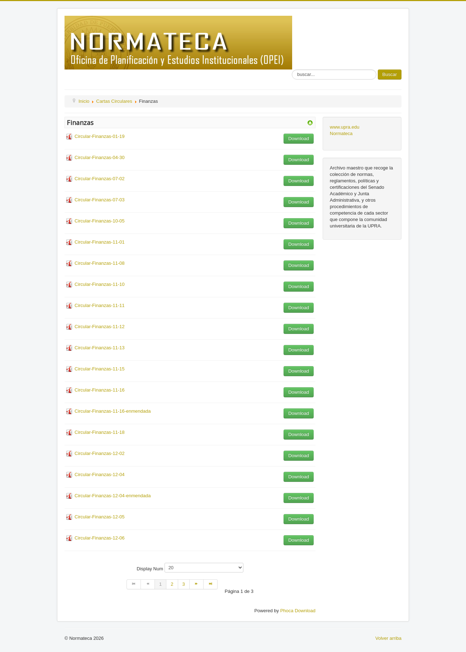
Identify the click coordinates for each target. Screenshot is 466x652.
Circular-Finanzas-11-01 (99, 242)
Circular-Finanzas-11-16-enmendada (113, 411)
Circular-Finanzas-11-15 (99, 368)
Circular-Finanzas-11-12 (99, 326)
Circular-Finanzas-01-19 (99, 136)
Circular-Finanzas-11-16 (99, 390)
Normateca (341, 133)
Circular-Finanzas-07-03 (99, 199)
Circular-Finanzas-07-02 (99, 178)
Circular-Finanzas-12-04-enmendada (113, 495)
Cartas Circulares (114, 101)
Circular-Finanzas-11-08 (99, 263)
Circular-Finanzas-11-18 (99, 432)
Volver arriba (388, 638)
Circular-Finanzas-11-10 (99, 284)
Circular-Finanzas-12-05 (99, 516)
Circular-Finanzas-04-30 (99, 157)
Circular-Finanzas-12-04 (99, 474)
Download (298, 138)
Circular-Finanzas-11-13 (99, 347)
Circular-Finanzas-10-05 (99, 221)
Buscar (389, 74)
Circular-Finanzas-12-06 (99, 538)
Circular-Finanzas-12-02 (99, 453)
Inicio (84, 101)
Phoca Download (297, 610)
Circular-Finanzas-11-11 (99, 305)
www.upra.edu (344, 127)
